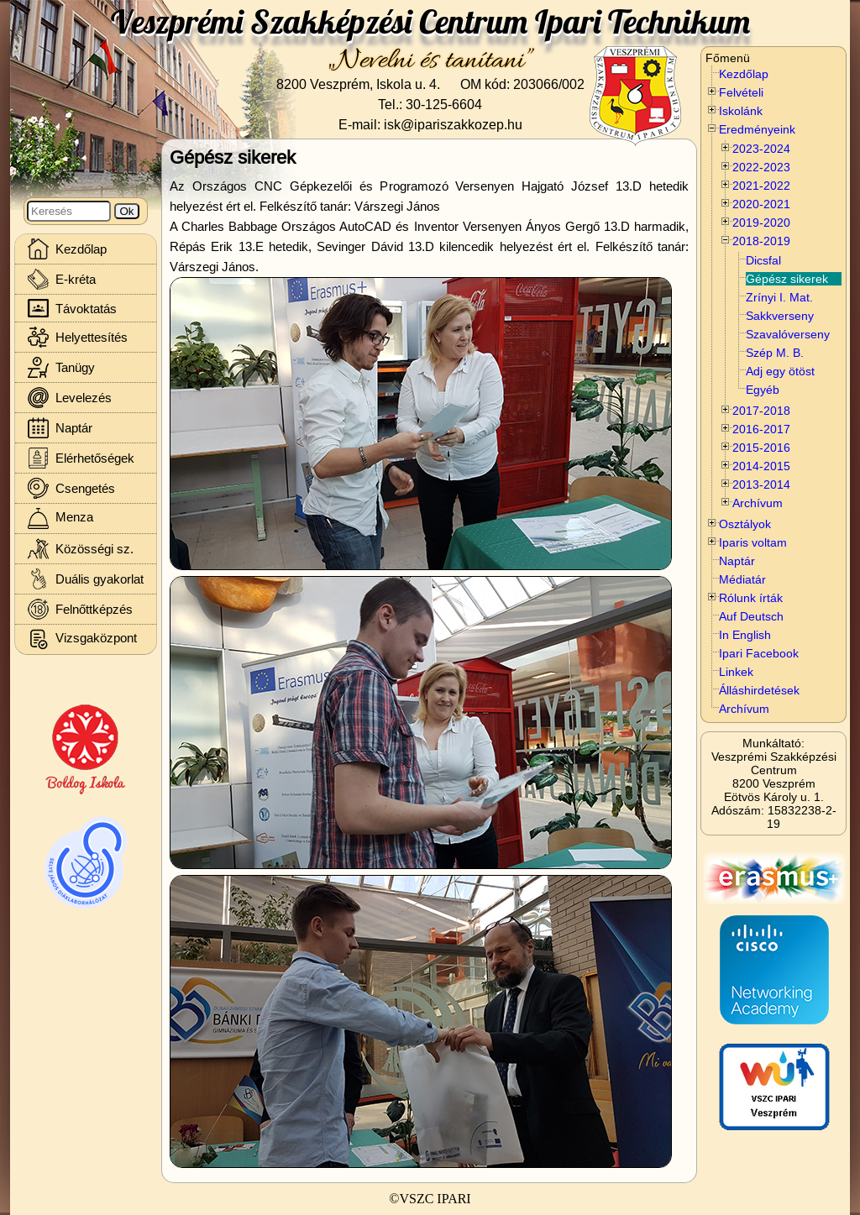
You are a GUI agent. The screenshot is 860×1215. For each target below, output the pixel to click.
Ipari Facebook (759, 653)
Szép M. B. (775, 352)
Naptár (737, 561)
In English (745, 635)
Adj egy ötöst (780, 371)
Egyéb (762, 389)
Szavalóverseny (788, 334)
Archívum (744, 708)
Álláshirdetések (759, 690)
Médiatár (742, 579)
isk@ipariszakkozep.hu (453, 124)
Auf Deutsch (751, 616)
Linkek (736, 671)
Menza (60, 518)
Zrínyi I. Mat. (779, 297)
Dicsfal (763, 260)
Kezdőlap (743, 74)
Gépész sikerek (787, 278)
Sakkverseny (780, 315)
